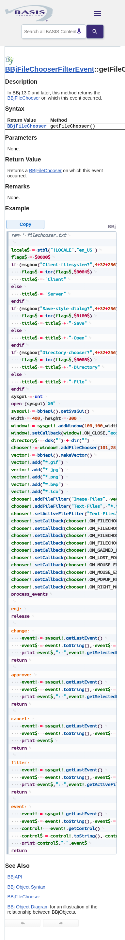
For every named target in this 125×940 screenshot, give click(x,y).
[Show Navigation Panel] (107, 13)
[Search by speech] (74, 31)
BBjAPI (15, 876)
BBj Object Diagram (28, 906)
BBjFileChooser (24, 98)
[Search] (100, 31)
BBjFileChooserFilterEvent (49, 69)
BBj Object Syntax (26, 887)
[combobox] (53, 31)
